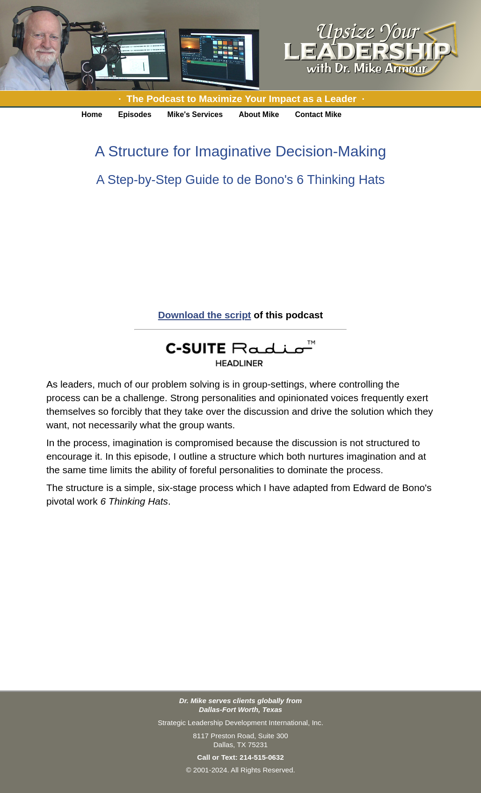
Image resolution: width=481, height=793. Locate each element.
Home (91, 114)
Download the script (204, 314)
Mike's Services (195, 114)
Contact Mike (318, 114)
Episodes (134, 114)
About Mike (259, 114)
